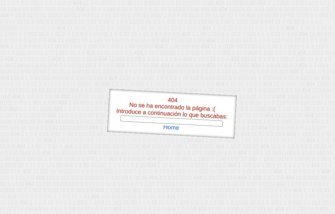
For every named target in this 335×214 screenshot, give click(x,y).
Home (171, 127)
